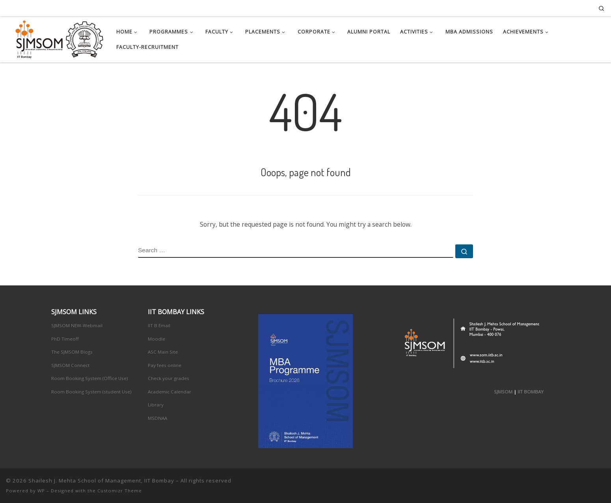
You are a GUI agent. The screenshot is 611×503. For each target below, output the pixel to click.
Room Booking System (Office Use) (89, 378)
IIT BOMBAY (531, 392)
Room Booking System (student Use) (91, 392)
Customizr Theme (119, 491)
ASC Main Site (163, 352)
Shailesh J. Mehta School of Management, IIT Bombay (101, 480)
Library (156, 405)
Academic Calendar (169, 392)
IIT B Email (159, 325)
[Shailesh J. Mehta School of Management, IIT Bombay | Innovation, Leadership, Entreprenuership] (55, 37)
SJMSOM (503, 392)
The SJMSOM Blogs (72, 352)
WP (41, 491)
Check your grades (168, 378)
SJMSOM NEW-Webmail (76, 325)
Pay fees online (164, 365)
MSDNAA (157, 418)
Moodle (156, 339)
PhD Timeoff (65, 339)
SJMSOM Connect (70, 365)
